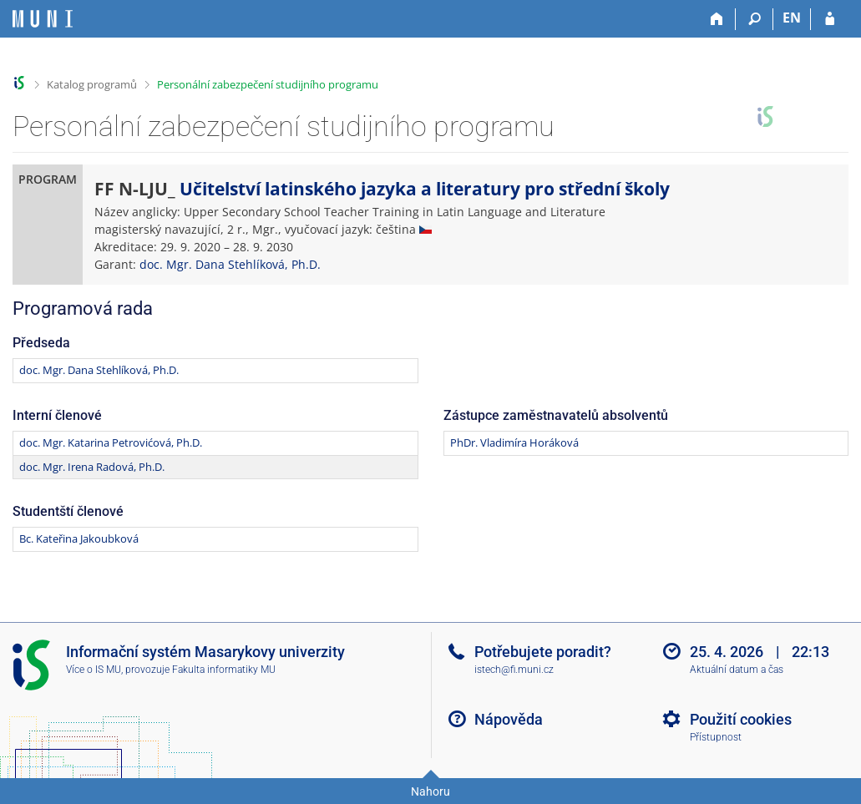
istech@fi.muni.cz (514, 669)
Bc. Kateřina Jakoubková (79, 538)
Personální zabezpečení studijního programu (267, 84)
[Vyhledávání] (754, 19)
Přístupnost (716, 737)
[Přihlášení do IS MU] (829, 19)
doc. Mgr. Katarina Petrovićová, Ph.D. (110, 442)
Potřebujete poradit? (542, 651)
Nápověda (508, 719)
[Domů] (717, 19)
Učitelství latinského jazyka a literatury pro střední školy (425, 188)
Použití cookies (741, 719)
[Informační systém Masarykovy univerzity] (43, 19)
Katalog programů (92, 84)
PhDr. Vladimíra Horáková (514, 442)
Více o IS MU (93, 669)
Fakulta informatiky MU (224, 669)
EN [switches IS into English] (791, 17)
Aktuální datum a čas (736, 669)
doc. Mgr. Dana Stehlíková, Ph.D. (230, 264)
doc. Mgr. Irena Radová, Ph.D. (92, 466)
